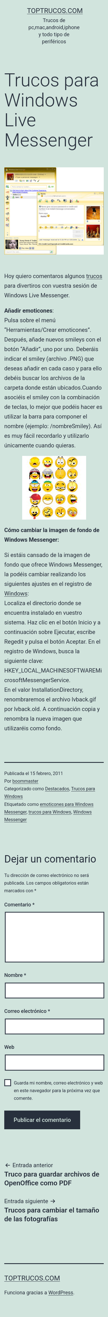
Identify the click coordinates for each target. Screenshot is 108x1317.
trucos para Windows (49, 812)
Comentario (19, 905)
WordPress (60, 1292)
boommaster (25, 781)
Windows (16, 593)
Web (9, 1047)
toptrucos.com (55, 11)
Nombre (15, 975)
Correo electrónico (27, 1011)
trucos (94, 276)
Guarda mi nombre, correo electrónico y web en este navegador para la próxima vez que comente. (58, 1090)
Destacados (57, 788)
